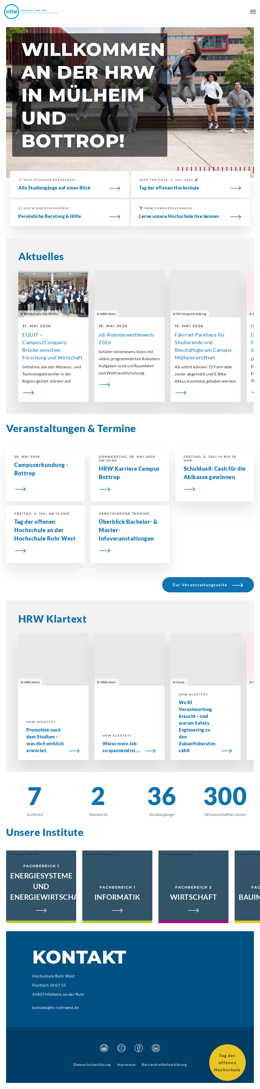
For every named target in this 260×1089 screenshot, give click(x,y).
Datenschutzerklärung (92, 1064)
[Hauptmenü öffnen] (253, 12)
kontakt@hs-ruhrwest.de (55, 1007)
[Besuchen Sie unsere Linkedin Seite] (155, 1048)
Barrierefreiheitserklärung (164, 1064)
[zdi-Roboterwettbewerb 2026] (129, 384)
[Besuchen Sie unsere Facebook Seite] (138, 1048)
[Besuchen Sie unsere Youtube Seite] (121, 1048)
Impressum (126, 1064)
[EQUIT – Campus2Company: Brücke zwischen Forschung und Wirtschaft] (53, 392)
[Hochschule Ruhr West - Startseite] (30, 11)
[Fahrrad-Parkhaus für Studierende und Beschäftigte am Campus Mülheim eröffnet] (206, 392)
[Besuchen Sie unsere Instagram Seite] (104, 1048)
